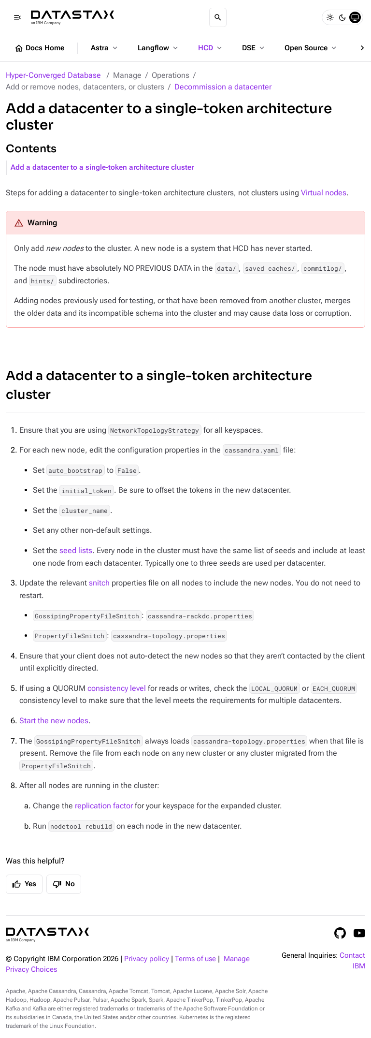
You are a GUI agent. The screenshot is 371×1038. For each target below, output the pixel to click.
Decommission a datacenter (222, 86)
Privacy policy (146, 959)
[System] (355, 17)
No (64, 884)
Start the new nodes (53, 720)
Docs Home (39, 48)
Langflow (159, 48)
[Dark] (342, 17)
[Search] (218, 17)
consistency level (116, 688)
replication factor (104, 805)
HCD (211, 48)
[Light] (330, 17)
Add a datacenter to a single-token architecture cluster (102, 167)
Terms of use (195, 959)
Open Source (311, 48)
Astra (105, 48)
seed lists (75, 550)
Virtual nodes (323, 192)
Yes (24, 884)
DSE (254, 48)
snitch (99, 582)
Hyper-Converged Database (53, 75)
